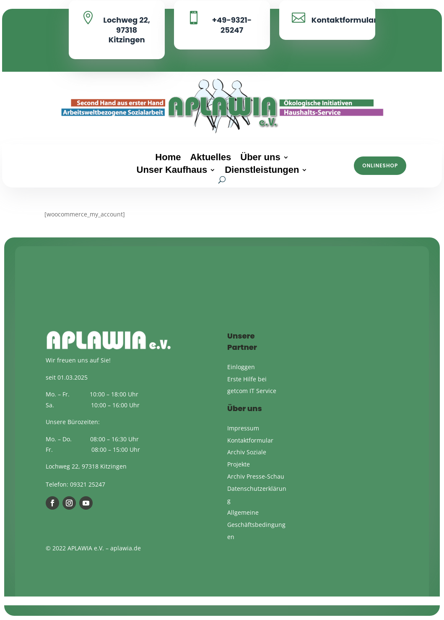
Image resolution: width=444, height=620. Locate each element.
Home (168, 158)
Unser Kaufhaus (172, 171)
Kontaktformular (344, 20)
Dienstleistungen (262, 171)
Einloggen (241, 367)
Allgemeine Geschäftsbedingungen (256, 524)
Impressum (243, 428)
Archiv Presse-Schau (255, 476)
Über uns (260, 158)
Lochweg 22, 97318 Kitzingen (126, 30)
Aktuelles (210, 158)
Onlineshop (380, 165)
